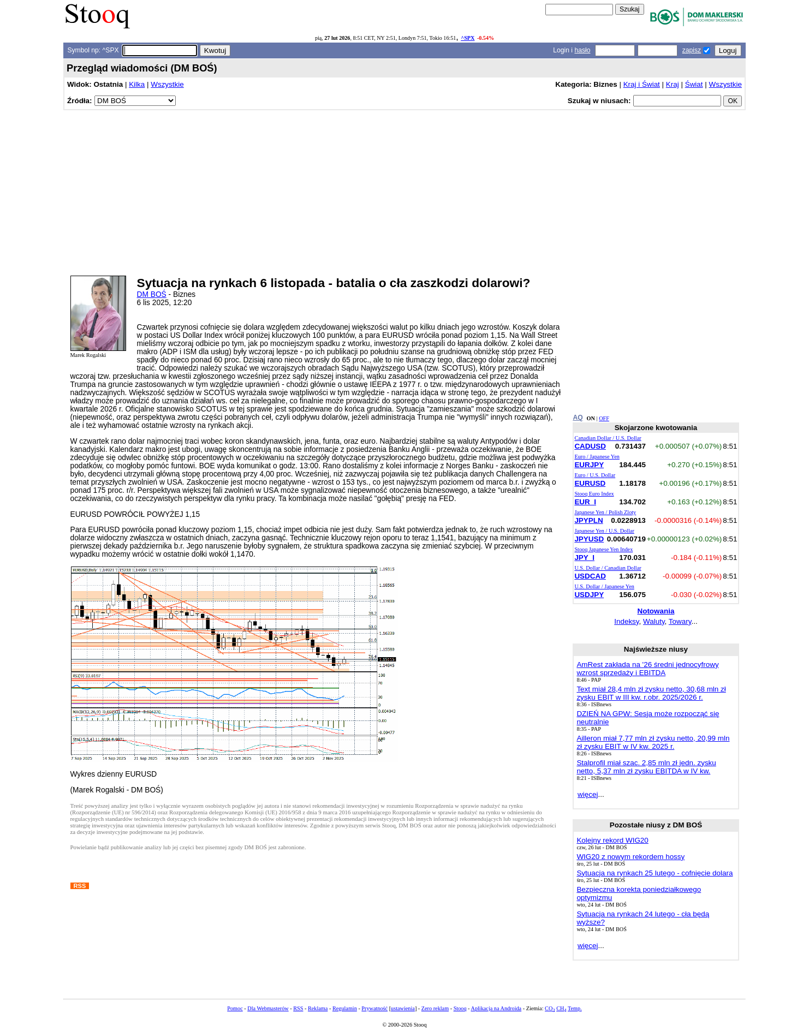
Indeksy (626, 621)
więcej (588, 794)
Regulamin (344, 1008)
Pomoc (234, 1008)
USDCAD (589, 576)
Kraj (672, 84)
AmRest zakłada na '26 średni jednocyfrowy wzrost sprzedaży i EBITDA (647, 668)
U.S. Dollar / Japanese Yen (604, 586)
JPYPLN (588, 520)
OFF (604, 418)
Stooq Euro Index (594, 494)
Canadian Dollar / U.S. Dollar (607, 438)
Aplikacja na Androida (496, 1008)
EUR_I (585, 502)
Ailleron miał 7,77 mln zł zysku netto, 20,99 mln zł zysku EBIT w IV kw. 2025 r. (652, 742)
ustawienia (403, 1008)
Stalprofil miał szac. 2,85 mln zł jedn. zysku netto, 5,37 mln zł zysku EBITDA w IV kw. (646, 767)
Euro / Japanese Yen (596, 457)
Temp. (575, 1008)
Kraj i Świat (641, 84)
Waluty (654, 621)
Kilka (137, 84)
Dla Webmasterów (267, 1008)
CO (550, 1008)
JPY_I (584, 557)
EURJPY (589, 465)
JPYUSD (589, 539)
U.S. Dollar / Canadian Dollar (607, 568)
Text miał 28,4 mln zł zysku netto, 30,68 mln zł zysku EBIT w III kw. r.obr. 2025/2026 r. (650, 693)
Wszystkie (167, 84)
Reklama (318, 1008)
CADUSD (589, 446)
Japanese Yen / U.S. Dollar (604, 531)
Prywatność (374, 1008)
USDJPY (589, 595)
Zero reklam (435, 1008)
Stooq (460, 1008)
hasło (582, 50)
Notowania (655, 611)
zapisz (691, 50)
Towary (680, 621)
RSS (298, 1008)
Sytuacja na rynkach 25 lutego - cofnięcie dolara (654, 873)
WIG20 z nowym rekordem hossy (630, 857)
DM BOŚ (151, 294)
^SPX (467, 38)
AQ (577, 417)
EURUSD (589, 483)
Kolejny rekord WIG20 (612, 840)
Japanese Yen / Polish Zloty (605, 512)
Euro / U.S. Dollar (594, 475)
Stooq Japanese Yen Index (603, 549)
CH (561, 1008)
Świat (694, 84)
